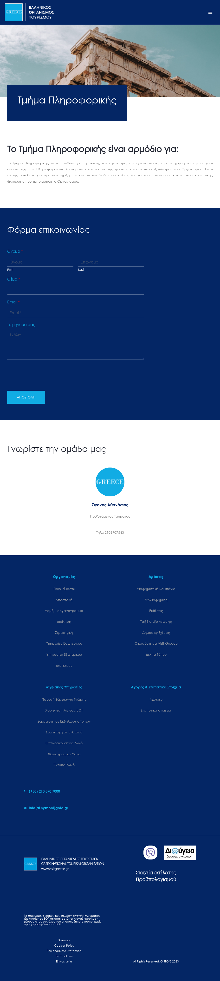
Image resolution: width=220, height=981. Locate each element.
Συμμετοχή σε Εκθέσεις (64, 732)
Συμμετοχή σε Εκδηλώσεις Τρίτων (64, 721)
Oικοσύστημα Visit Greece (156, 643)
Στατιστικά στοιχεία (156, 710)
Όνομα (15, 251)
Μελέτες (156, 699)
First (10, 270)
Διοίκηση (64, 621)
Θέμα (13, 279)
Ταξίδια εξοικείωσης (156, 621)
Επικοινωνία (64, 961)
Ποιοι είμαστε (64, 588)
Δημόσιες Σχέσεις (156, 632)
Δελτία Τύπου (156, 654)
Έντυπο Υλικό (64, 765)
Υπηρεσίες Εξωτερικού (64, 654)
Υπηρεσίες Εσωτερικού (64, 643)
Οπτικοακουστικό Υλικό (64, 743)
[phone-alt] (42, 791)
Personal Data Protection (64, 951)
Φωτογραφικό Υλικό (64, 754)
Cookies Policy (64, 945)
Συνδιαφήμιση (156, 599)
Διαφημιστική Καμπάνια (156, 588)
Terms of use (64, 956)
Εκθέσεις (156, 610)
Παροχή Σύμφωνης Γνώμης (64, 699)
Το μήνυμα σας (21, 324)
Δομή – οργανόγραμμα (64, 610)
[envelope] (46, 807)
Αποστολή (64, 599)
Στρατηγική (64, 632)
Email (13, 302)
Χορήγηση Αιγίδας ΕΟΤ (64, 710)
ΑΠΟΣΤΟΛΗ (26, 397)
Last (81, 270)
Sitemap (64, 940)
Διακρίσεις (64, 665)
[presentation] (43, 383)
